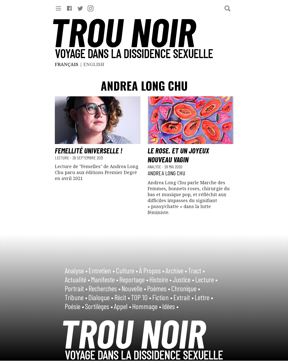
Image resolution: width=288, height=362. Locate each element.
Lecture (62, 157)
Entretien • (102, 270)
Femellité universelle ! (88, 150)
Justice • (183, 279)
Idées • (170, 306)
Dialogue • (100, 297)
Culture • (127, 270)
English (93, 64)
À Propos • (151, 270)
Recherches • (105, 288)
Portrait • (76, 288)
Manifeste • (104, 279)
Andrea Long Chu (166, 173)
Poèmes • (158, 288)
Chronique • (185, 288)
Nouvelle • (134, 288)
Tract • (196, 270)
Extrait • (183, 297)
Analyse (155, 166)
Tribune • (76, 297)
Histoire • (160, 279)
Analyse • (76, 270)
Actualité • (77, 279)
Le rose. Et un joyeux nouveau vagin (178, 155)
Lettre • (204, 297)
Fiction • (162, 297)
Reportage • (133, 279)
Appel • (122, 306)
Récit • (122, 297)
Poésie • (74, 306)
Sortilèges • (99, 306)
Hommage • (146, 306)
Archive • (176, 270)
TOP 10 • (141, 297)
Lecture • (206, 279)
